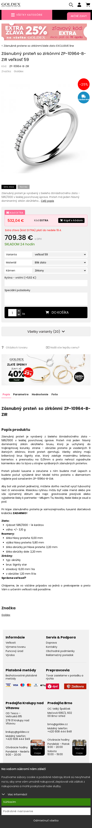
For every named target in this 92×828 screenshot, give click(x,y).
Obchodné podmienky (60, 651)
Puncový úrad (14, 651)
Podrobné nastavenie (18, 811)
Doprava (51, 642)
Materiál (11, 262)
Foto (54, 394)
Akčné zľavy (79, 16)
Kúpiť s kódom (71, 220)
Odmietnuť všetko (46, 820)
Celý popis (47, 201)
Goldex (18, 71)
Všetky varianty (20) (46, 331)
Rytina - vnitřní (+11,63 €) (20, 277)
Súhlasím (9, 802)
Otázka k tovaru (14, 347)
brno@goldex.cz (57, 724)
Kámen (10, 270)
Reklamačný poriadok (59, 655)
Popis (6, 394)
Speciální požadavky (17, 290)
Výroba (10, 655)
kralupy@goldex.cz (17, 732)
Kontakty (51, 647)
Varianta (11, 254)
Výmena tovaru (16, 647)
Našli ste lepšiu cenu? (62, 347)
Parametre (21, 394)
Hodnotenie (40, 394)
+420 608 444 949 (18, 739)
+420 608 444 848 (59, 731)
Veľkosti (11, 642)
